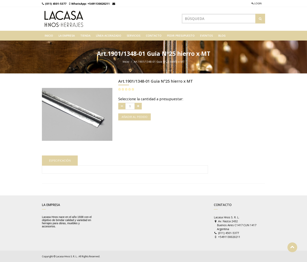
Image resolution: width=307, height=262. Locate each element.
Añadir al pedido (134, 117)
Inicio (126, 61)
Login (256, 3)
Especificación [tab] (60, 160)
